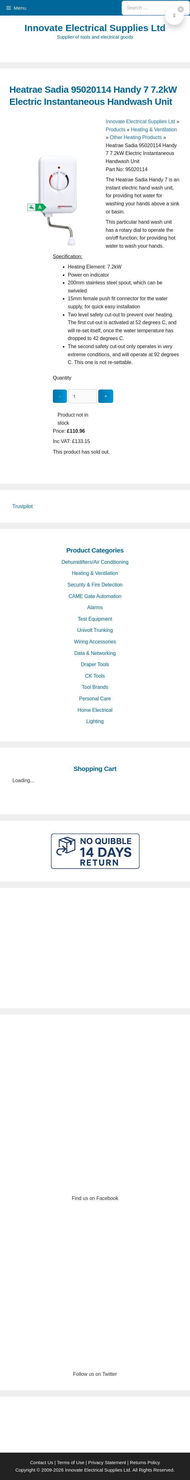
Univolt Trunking (95, 630)
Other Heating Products (136, 137)
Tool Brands (95, 687)
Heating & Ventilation (154, 129)
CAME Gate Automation (95, 596)
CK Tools (95, 676)
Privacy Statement (107, 1462)
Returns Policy (145, 1462)
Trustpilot (22, 506)
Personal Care (95, 698)
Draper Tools (95, 664)
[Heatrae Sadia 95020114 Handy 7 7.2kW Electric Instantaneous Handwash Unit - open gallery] (56, 246)
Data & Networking (95, 653)
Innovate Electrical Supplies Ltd (95, 28)
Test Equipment (95, 619)
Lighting (95, 721)
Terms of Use (70, 1462)
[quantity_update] (82, 396)
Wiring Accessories (95, 641)
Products (115, 129)
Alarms (95, 607)
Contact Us (41, 1462)
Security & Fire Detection (95, 584)
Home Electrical (94, 710)
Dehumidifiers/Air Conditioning (95, 562)
